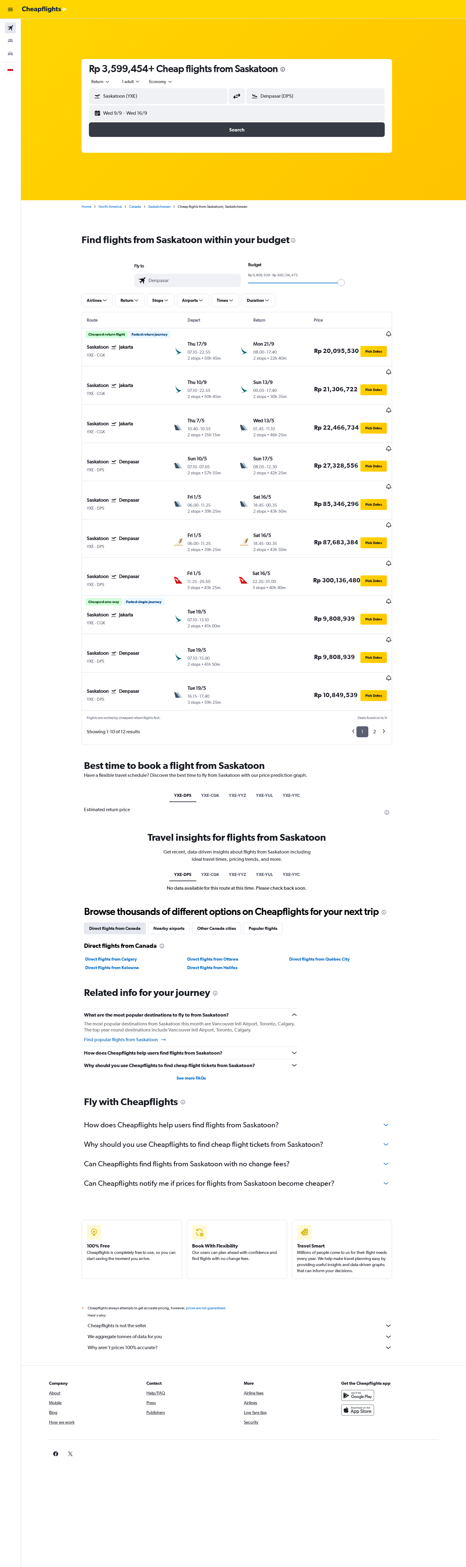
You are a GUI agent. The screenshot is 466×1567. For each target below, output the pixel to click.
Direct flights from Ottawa (219, 898)
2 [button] (381, 671)
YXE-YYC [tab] (298, 734)
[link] (358, 1393)
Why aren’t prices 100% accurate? (246, 1287)
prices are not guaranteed (212, 1247)
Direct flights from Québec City (326, 898)
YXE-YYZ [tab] (244, 734)
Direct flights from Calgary (118, 898)
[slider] (348, 282)
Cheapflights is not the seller (246, 1265)
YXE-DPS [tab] (189, 734)
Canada (142, 206)
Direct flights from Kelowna (118, 907)
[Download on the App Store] (368, 1349)
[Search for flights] (10, 28)
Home (93, 206)
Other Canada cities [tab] (223, 868)
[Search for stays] (10, 41)
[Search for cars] (10, 53)
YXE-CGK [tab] (217, 734)
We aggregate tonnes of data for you (246, 1276)
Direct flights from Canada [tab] (121, 868)
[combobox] (107, 82)
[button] (10, 9)
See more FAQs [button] (197, 1017)
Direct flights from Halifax (219, 907)
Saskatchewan (166, 206)
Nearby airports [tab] (175, 868)
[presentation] (289, 69)
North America (116, 206)
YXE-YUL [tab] (271, 734)
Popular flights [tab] (269, 868)
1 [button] (369, 671)
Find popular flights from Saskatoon (132, 979)
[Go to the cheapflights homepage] (44, 9)
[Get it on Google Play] (368, 1334)
